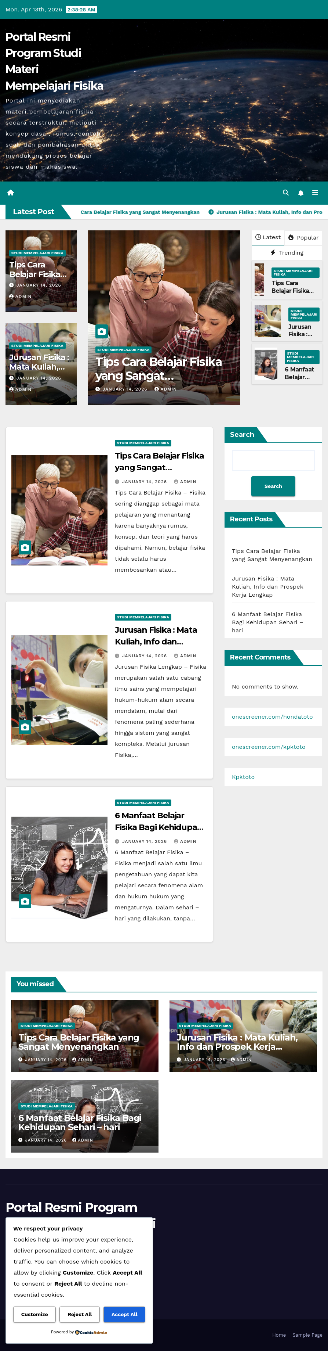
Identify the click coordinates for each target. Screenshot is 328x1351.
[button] (286, 192)
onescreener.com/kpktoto (269, 746)
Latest (268, 237)
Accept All (124, 1314)
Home (279, 1335)
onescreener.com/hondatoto (272, 716)
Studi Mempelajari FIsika (37, 253)
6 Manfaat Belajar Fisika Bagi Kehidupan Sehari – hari (159, 827)
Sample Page (307, 1335)
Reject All (80, 1314)
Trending (286, 252)
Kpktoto (243, 776)
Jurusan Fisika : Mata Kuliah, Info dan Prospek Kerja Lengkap (161, 641)
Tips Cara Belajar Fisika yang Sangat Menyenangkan (158, 376)
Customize (34, 1314)
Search (242, 435)
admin (20, 296)
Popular (303, 237)
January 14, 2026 (39, 285)
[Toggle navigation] (315, 193)
